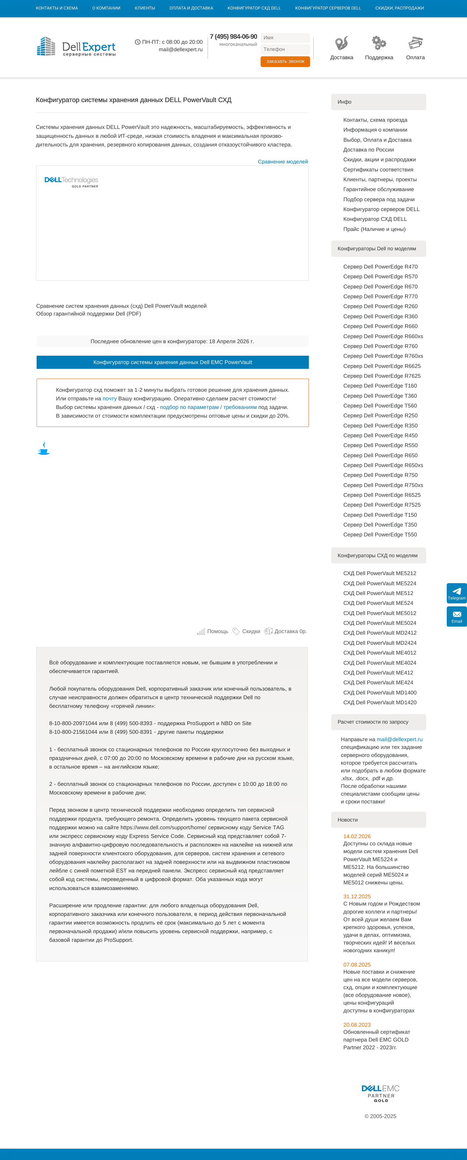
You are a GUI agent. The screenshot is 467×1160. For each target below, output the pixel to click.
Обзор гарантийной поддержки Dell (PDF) (88, 313)
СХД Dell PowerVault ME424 (378, 682)
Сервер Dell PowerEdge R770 (380, 296)
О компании (106, 8)
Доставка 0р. (285, 631)
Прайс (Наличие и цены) (374, 229)
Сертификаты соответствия (378, 169)
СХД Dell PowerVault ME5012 (379, 613)
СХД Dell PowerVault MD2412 (380, 633)
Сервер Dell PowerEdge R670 (380, 286)
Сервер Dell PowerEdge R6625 (382, 366)
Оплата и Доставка (191, 8)
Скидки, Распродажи (400, 8)
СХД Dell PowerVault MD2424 (380, 643)
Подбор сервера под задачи (379, 199)
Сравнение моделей (283, 162)
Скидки (246, 631)
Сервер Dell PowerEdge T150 (380, 515)
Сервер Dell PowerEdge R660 (380, 326)
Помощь (212, 631)
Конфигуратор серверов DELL (328, 8)
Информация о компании (375, 130)
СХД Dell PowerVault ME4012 (379, 653)
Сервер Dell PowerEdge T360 (380, 396)
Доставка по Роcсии (368, 149)
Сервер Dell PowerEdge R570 (380, 276)
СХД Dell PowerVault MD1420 (380, 702)
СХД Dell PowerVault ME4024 (379, 663)
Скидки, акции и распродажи (379, 159)
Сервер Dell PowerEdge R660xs (383, 336)
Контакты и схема (57, 8)
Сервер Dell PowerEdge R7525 (382, 505)
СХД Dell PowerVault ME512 (378, 593)
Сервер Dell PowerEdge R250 (380, 415)
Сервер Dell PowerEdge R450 (380, 435)
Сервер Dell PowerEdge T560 (380, 405)
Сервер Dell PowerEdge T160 (380, 385)
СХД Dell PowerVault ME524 (378, 603)
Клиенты (145, 8)
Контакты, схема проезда (375, 120)
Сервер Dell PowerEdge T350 (380, 525)
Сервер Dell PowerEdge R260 (380, 306)
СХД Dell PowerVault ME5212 (379, 573)
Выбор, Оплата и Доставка (377, 140)
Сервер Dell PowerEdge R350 (380, 425)
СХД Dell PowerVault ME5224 (379, 583)
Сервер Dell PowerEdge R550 (380, 445)
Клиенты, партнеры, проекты (380, 179)
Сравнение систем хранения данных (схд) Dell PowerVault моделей (121, 306)
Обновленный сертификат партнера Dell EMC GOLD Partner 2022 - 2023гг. (376, 1039)
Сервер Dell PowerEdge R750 (380, 475)
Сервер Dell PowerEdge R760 (380, 346)
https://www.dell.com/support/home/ (163, 827)
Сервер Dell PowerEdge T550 (380, 534)
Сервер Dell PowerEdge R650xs (383, 465)
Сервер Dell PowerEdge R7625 (382, 376)
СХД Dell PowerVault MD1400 (380, 692)
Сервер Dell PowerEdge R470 (380, 266)
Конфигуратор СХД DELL (254, 8)
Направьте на (359, 739)
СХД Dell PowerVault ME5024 (379, 623)
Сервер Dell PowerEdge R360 (380, 316)
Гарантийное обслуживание (378, 189)
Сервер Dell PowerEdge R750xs (383, 485)
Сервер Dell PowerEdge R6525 (382, 495)
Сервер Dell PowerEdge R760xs (383, 356)
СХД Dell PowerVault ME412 (378, 672)
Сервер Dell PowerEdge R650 (380, 455)
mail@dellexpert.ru (181, 49)
